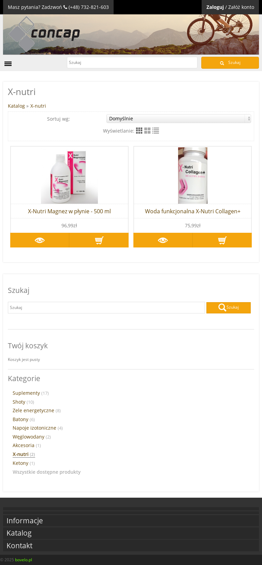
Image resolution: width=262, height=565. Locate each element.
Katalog (16, 106)
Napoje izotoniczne (38, 428)
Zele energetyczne (37, 410)
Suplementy (31, 393)
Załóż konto (241, 7)
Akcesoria (27, 445)
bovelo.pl (23, 560)
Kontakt (19, 545)
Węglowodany (32, 437)
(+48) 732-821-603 (89, 7)
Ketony (24, 463)
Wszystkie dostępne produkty (47, 472)
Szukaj (230, 62)
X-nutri (38, 106)
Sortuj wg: (149, 118)
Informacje (24, 520)
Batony (24, 419)
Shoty (23, 402)
